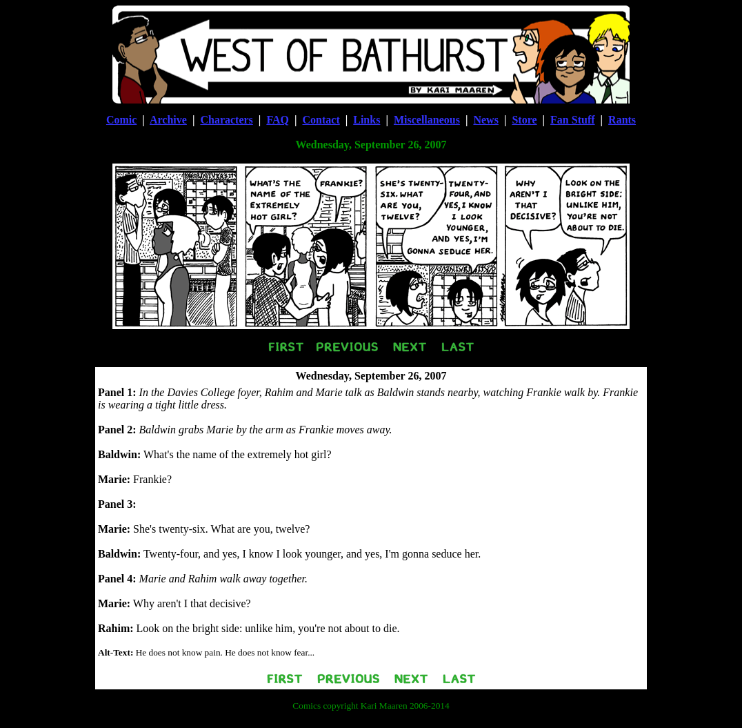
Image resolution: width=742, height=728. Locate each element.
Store (524, 120)
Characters (226, 120)
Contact (321, 120)
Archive (168, 120)
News (485, 120)
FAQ (277, 120)
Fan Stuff (572, 120)
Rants (622, 120)
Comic (121, 120)
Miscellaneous (427, 120)
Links (366, 120)
